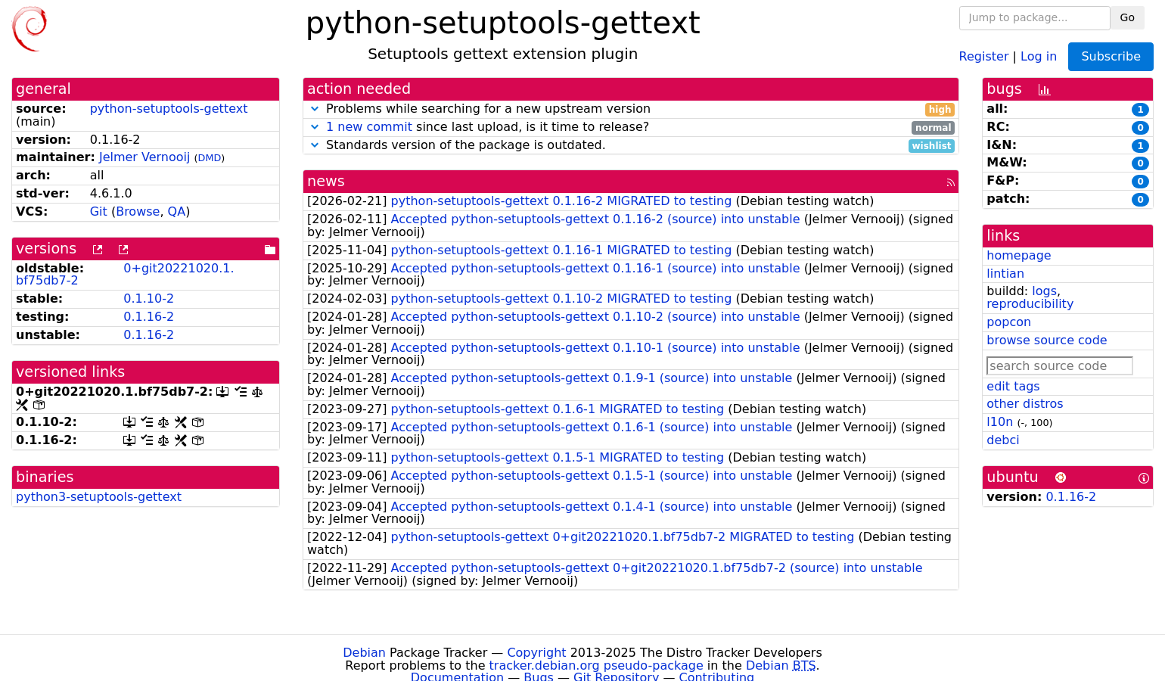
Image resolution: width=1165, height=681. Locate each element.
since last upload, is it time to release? (631, 127)
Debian (364, 652)
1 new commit (369, 127)
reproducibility (1029, 304)
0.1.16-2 (148, 316)
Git (98, 211)
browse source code (1046, 340)
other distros (1024, 403)
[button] (314, 108)
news (326, 181)
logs (1044, 291)
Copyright (536, 652)
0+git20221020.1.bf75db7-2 (125, 274)
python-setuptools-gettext (169, 108)
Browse (138, 211)
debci (1002, 440)
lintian (1005, 273)
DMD (210, 157)
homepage (1018, 255)
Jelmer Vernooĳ (145, 157)
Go (1127, 17)
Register (984, 55)
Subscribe (1111, 56)
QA (177, 211)
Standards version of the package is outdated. (631, 145)
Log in (1039, 55)
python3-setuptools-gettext (99, 497)
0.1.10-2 (148, 298)
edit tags (1012, 386)
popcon (1008, 322)
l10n (999, 422)
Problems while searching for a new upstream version (631, 109)
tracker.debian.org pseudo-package (596, 665)
